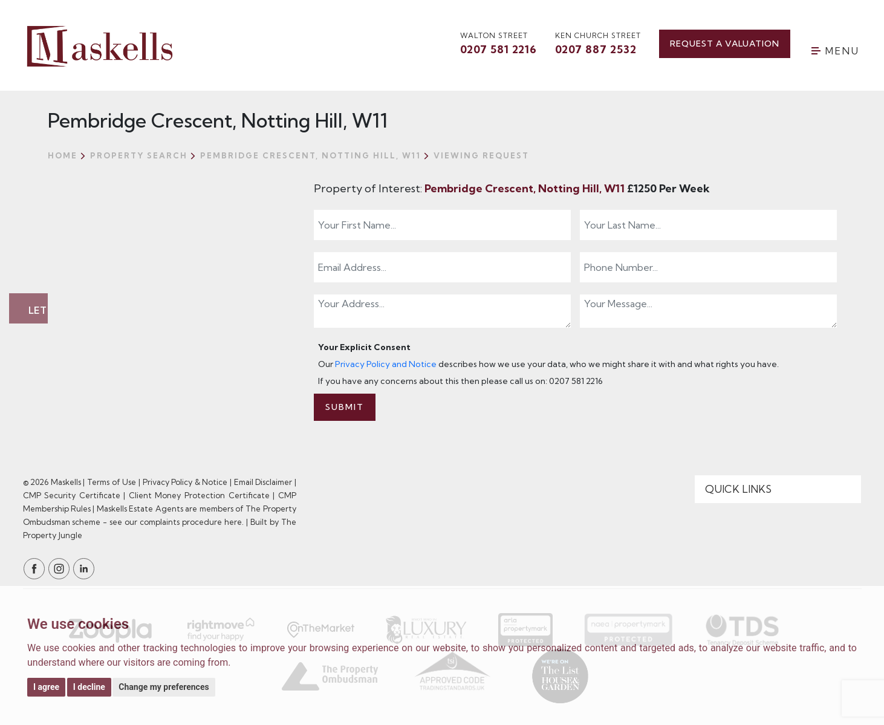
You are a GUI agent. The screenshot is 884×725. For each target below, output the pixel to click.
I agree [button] (46, 687)
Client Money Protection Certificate (199, 495)
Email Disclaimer (263, 482)
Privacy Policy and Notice (386, 364)
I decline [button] (89, 687)
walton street (498, 44)
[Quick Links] (778, 489)
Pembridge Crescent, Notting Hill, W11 (525, 188)
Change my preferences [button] (164, 687)
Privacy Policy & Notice (185, 482)
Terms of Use (111, 482)
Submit (344, 407)
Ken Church (598, 44)
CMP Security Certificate (71, 495)
